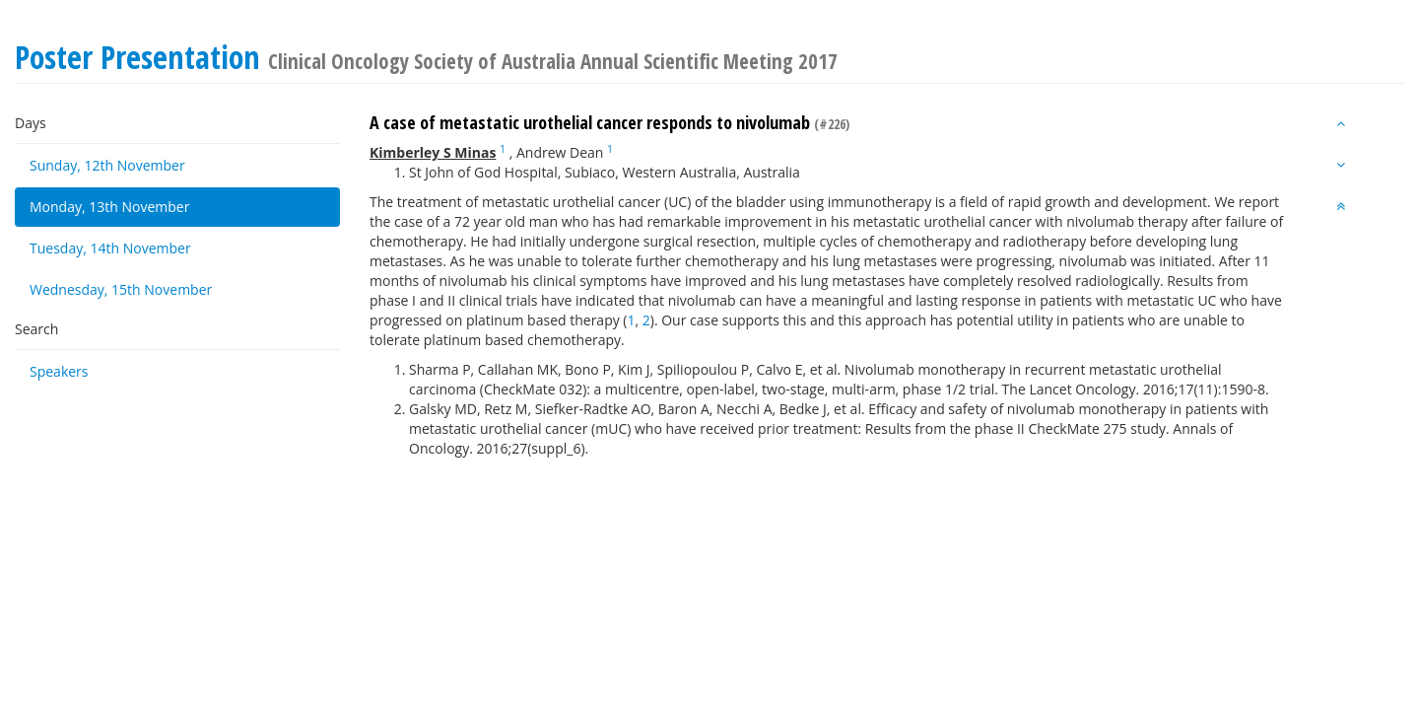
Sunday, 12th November (107, 165)
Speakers (59, 371)
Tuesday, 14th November (110, 248)
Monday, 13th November (109, 206)
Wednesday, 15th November (121, 289)
